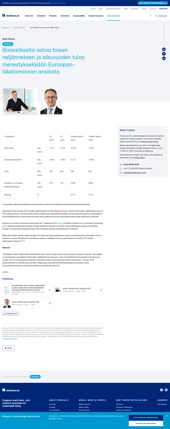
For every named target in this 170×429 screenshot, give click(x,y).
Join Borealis (162, 404)
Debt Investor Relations (131, 400)
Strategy (52, 407)
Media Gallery (84, 407)
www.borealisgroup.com (10, 339)
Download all (11, 314)
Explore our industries (146, 423)
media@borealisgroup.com (134, 173)
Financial (8, 44)
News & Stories (19, 27)
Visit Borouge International (146, 417)
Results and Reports (123, 410)
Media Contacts (84, 404)
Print (8, 348)
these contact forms (150, 141)
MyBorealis (161, 16)
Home (5, 27)
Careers (162, 400)
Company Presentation (124, 407)
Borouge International (58, 3)
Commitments (54, 410)
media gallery (139, 158)
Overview (52, 404)
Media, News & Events (92, 400)
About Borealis (59, 400)
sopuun (61, 223)
